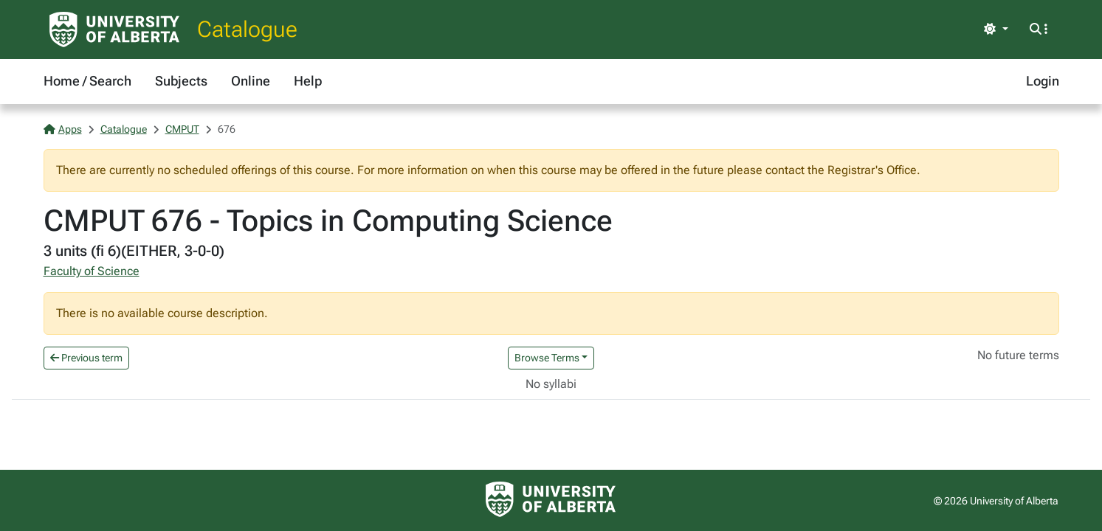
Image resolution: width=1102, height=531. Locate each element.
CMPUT (182, 129)
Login (1042, 80)
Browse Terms (546, 358)
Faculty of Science (92, 271)
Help (308, 80)
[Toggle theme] (995, 29)
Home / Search (87, 80)
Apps (63, 129)
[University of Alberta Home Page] (114, 29)
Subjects (181, 80)
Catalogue (247, 29)
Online (250, 80)
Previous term (86, 358)
